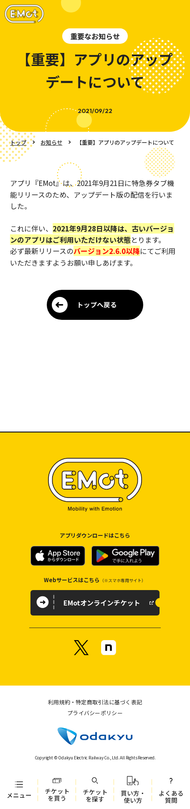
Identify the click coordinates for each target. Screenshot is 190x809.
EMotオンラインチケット (101, 603)
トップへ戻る (97, 304)
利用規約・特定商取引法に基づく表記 (95, 702)
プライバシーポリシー (95, 713)
